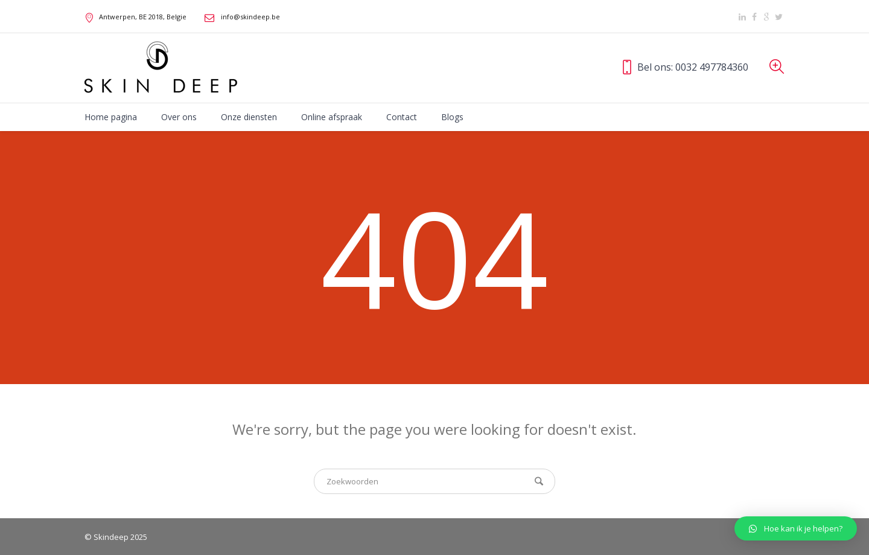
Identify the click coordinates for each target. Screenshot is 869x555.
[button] (795, 528)
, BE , (142, 16)
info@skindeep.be (250, 16)
